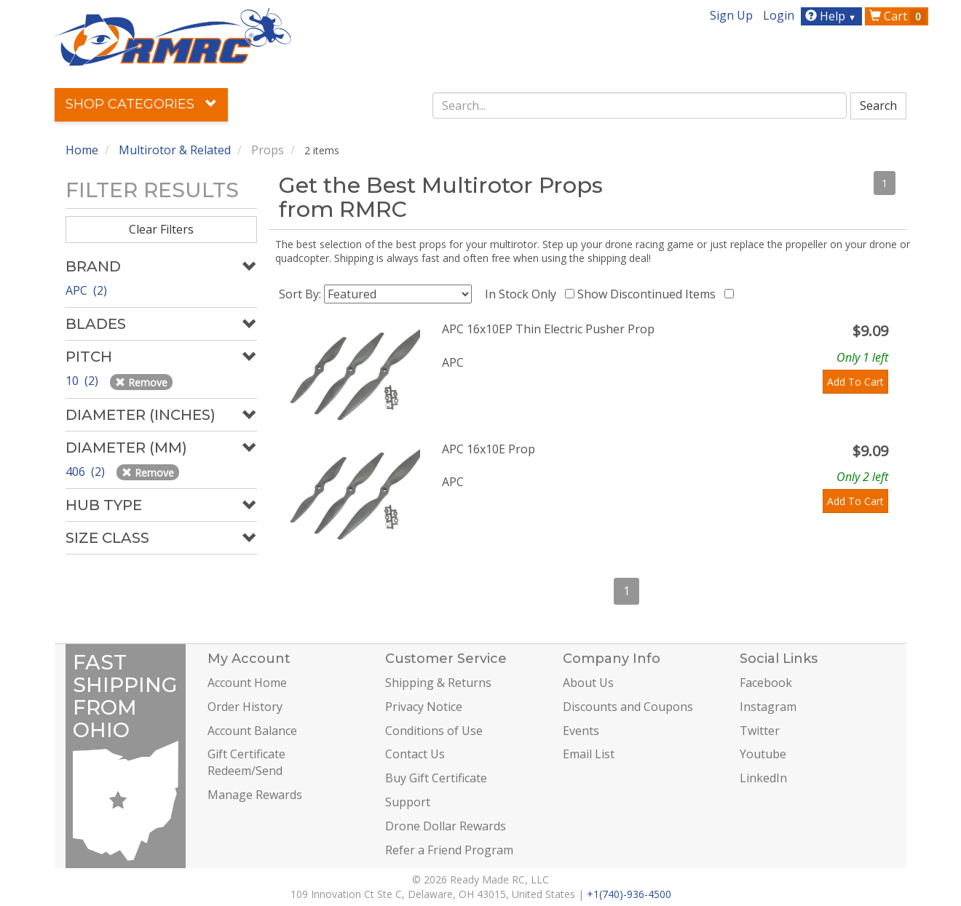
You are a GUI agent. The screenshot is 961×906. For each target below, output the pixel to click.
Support (407, 802)
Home (82, 150)
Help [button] (832, 16)
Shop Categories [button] (141, 104)
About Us (588, 683)
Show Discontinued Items (649, 294)
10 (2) (83, 381)
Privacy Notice (423, 707)
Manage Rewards (254, 795)
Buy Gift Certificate (436, 778)
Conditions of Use (434, 731)
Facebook (766, 683)
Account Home (247, 683)
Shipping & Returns (438, 683)
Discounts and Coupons (628, 707)
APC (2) (86, 290)
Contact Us (415, 754)
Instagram (768, 707)
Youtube (763, 754)
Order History (244, 707)
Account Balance (252, 731)
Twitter (760, 731)
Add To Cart (855, 382)
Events (581, 731)
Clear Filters (161, 229)
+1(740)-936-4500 (629, 894)
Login (778, 15)
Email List (588, 754)
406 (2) (87, 472)
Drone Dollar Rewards (445, 826)
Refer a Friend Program (449, 850)
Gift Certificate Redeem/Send (246, 762)
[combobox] (639, 105)
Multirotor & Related (175, 150)
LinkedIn (763, 778)
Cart (897, 16)
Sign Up (731, 15)
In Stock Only (523, 294)
